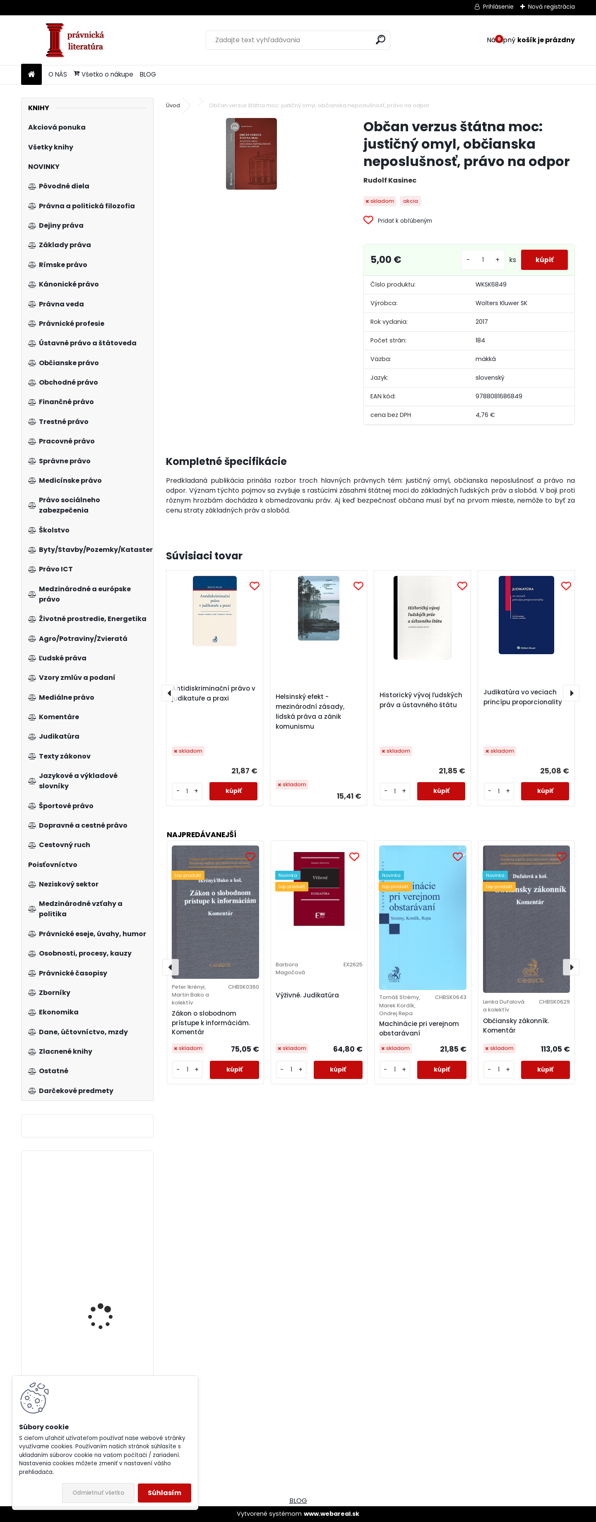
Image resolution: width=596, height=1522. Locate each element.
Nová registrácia (551, 6)
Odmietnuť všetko (98, 1493)
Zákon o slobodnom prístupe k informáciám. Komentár (211, 1023)
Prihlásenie (498, 6)
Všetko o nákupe (103, 74)
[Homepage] (31, 74)
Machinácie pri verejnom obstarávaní (419, 1028)
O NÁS (57, 74)
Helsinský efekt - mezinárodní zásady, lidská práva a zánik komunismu (310, 711)
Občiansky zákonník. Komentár (516, 1025)
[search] (380, 39)
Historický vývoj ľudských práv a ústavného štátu (421, 700)
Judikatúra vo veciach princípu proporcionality (522, 697)
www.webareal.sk (331, 1514)
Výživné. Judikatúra (307, 995)
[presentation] (169, 693)
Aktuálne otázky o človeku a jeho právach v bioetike (109, 1206)
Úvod (173, 105)
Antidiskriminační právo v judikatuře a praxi (213, 693)
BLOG (148, 74)
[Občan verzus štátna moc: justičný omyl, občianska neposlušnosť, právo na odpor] (251, 154)
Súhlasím (164, 1493)
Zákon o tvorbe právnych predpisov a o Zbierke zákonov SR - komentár (110, 1316)
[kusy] (478, 260)
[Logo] (78, 40)
